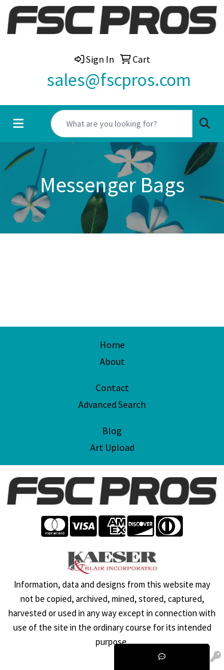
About (112, 361)
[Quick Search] (122, 123)
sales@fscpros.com (119, 79)
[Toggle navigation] (18, 123)
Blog (112, 431)
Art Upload (112, 447)
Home (112, 345)
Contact (112, 388)
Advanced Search (112, 404)
